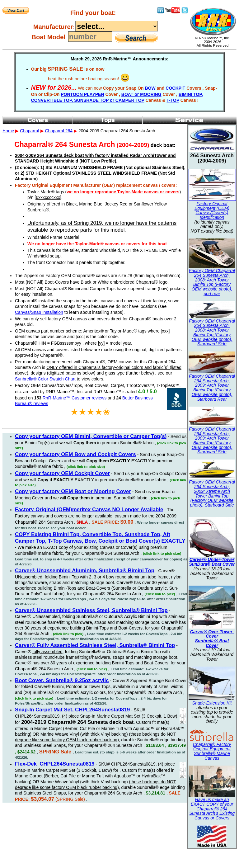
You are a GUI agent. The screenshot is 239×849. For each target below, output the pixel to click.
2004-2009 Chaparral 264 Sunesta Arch (119, 405)
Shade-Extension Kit (212, 702)
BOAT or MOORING (141, 94)
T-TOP (172, 100)
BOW (150, 88)
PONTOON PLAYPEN (82, 94)
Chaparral (29, 130)
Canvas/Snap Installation (39, 312)
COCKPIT (175, 88)
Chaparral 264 (59, 130)
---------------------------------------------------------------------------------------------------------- (116, 26)
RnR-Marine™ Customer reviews (74, 397)
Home (8, 130)
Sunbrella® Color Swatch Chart (45, 378)
